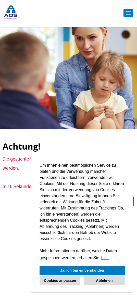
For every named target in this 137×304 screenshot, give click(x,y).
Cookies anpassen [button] (60, 281)
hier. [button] (105, 258)
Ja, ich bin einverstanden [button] (82, 270)
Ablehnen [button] (104, 281)
